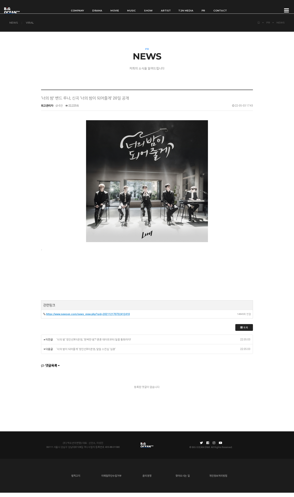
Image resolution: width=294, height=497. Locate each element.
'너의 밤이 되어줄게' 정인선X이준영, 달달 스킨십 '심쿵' (86, 353)
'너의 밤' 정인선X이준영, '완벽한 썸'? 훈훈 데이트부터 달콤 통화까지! (94, 343)
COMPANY (77, 6)
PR (203, 6)
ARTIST (166, 6)
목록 (244, 331)
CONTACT (220, 6)
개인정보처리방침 (218, 480)
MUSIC (131, 6)
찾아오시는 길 (183, 480)
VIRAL (30, 22)
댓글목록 (49, 370)
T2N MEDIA (185, 6)
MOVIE (114, 6)
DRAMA (97, 6)
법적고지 (75, 480)
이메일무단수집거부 (111, 480)
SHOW (148, 6)
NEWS (13, 22)
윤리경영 (147, 480)
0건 (59, 109)
